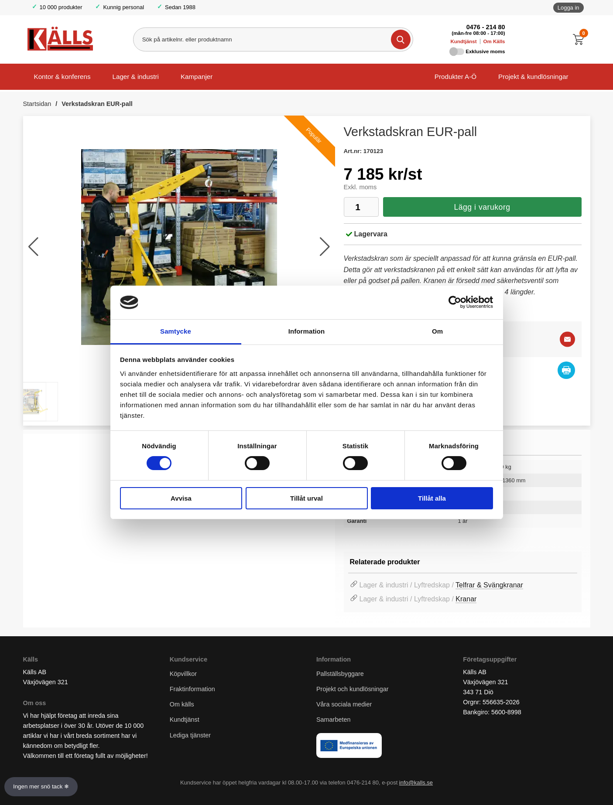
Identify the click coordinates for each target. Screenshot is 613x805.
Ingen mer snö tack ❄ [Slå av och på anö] (41, 786)
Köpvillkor (183, 673)
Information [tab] (306, 331)
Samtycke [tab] (175, 331)
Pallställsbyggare (340, 673)
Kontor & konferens (62, 76)
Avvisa (181, 498)
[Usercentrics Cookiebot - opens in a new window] (455, 302)
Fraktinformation (192, 689)
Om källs (182, 704)
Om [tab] (437, 331)
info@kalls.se (416, 782)
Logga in (568, 7)
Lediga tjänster (190, 735)
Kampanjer (196, 76)
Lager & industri (136, 76)
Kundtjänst (463, 41)
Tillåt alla (432, 498)
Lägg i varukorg (482, 207)
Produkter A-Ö (455, 76)
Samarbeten (334, 719)
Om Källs (494, 41)
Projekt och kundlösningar (352, 689)
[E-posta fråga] (567, 339)
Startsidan (37, 103)
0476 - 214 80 (485, 27)
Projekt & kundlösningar (533, 76)
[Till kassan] (580, 39)
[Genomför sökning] (401, 39)
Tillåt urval (306, 498)
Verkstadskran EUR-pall (97, 103)
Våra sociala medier (344, 704)
